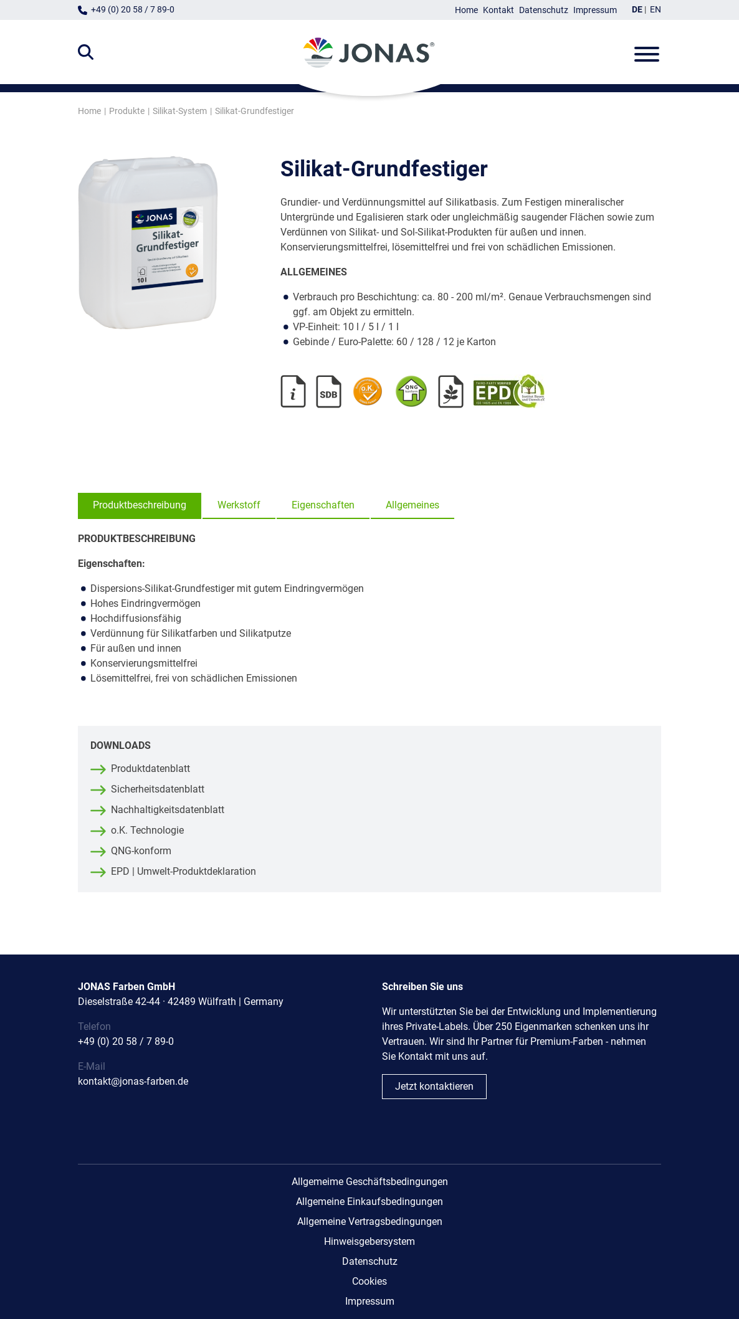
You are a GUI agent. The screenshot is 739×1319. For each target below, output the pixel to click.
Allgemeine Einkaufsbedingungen (369, 1201)
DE (637, 9)
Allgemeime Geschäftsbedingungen (370, 1182)
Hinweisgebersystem (369, 1241)
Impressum (595, 10)
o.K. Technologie (147, 830)
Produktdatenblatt (150, 768)
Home (466, 10)
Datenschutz (543, 10)
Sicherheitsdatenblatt (157, 789)
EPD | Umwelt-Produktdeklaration (183, 871)
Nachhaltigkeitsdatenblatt (167, 810)
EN (655, 9)
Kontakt (498, 10)
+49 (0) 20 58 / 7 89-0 (132, 9)
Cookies (369, 1281)
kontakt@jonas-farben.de (133, 1081)
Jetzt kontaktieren (434, 1086)
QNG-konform (141, 851)
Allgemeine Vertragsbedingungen (369, 1221)
